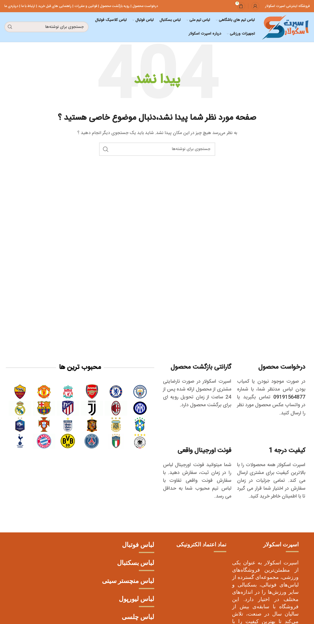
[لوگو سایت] (284, 27)
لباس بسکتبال (135, 563)
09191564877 (287, 398)
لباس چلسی (138, 617)
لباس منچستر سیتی (128, 581)
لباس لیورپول (136, 599)
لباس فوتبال (138, 545)
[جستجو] (46, 27)
